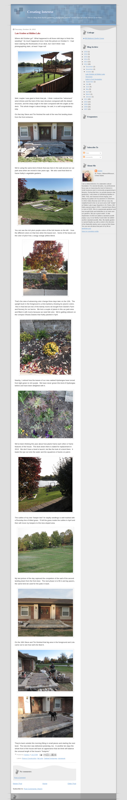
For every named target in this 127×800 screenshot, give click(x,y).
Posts (86, 153)
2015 (86, 57)
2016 (86, 54)
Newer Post (17, 784)
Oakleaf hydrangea (50, 758)
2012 (86, 64)
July (87, 84)
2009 (86, 104)
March (88, 94)
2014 (86, 59)
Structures (88, 76)
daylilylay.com (86, 228)
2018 (86, 51)
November (89, 69)
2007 (86, 109)
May (87, 89)
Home (44, 784)
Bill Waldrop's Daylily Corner (94, 38)
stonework (61, 758)
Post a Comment (20, 777)
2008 (86, 107)
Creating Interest (40, 12)
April (87, 92)
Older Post (72, 784)
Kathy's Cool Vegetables (93, 79)
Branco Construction (29, 758)
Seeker (27, 755)
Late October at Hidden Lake (95, 74)
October (89, 72)
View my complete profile (90, 231)
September (90, 82)
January (89, 97)
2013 (86, 62)
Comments (88, 157)
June (88, 87)
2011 (86, 99)
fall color (40, 758)
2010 (86, 102)
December (89, 66)
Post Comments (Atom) (33, 789)
